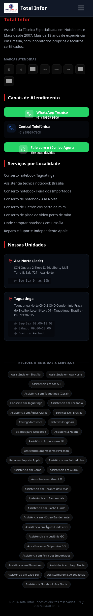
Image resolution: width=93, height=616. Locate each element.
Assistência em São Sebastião (66, 574)
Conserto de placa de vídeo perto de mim (37, 215)
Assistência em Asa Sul (46, 384)
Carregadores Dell (30, 422)
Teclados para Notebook (30, 431)
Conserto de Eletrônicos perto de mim (35, 207)
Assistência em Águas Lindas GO (47, 527)
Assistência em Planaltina (24, 565)
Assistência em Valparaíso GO (46, 546)
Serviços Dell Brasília (69, 412)
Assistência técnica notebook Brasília (34, 183)
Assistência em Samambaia (46, 498)
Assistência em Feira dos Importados (46, 555)
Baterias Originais (62, 422)
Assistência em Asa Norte (65, 374)
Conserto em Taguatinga (26, 403)
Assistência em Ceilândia (67, 403)
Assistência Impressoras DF (46, 441)
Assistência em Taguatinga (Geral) (46, 393)
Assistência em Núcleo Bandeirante (46, 517)
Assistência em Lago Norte (67, 565)
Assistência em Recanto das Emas (46, 489)
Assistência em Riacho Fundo (46, 508)
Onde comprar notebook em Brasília (33, 222)
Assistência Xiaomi (66, 431)
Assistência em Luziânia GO (46, 536)
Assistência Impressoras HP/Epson (46, 451)
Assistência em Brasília (25, 374)
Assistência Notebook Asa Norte (46, 584)
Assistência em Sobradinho (66, 460)
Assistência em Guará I (64, 470)
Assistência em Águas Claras (28, 412)
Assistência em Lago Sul (23, 574)
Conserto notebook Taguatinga (29, 175)
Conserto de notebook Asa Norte (30, 199)
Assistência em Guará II (46, 479)
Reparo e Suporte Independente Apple (36, 230)
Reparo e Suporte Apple (24, 460)
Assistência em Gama (27, 470)
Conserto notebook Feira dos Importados (37, 191)
